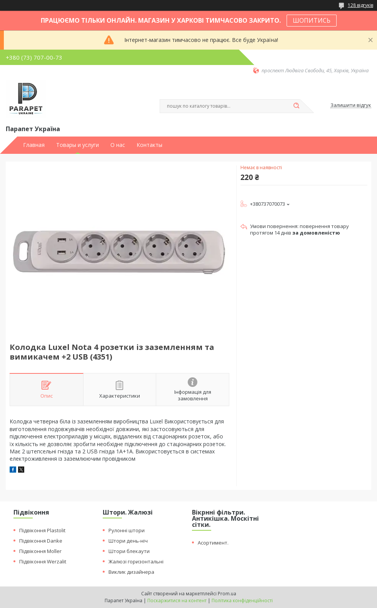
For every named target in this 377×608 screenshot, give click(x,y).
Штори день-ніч (128, 540)
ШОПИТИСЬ (311, 20)
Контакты (149, 145)
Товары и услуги (77, 145)
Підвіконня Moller (40, 551)
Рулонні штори (126, 530)
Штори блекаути (129, 551)
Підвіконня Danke (40, 540)
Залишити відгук (350, 105)
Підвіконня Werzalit (42, 561)
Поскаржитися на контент (177, 600)
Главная (34, 145)
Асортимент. (213, 542)
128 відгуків (360, 5)
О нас (117, 145)
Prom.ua (227, 593)
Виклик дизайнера (131, 571)
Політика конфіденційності (242, 600)
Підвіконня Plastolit (42, 530)
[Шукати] (296, 106)
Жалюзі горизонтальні (135, 561)
